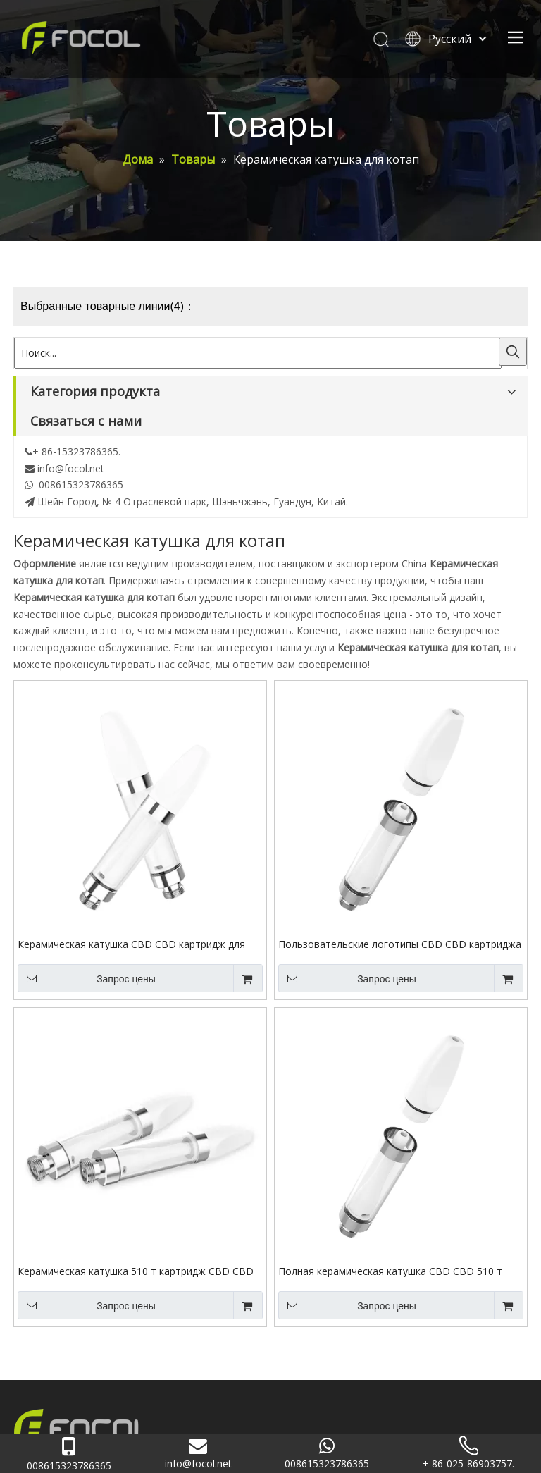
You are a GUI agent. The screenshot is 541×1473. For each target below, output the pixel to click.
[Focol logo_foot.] (83, 1428)
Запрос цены (87, 978)
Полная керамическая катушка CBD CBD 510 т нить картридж (390, 1270)
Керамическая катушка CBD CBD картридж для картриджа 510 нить (131, 943)
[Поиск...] (258, 353)
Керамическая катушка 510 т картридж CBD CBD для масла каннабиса (136, 1270)
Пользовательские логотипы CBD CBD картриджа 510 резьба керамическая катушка (399, 943)
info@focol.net (70, 468)
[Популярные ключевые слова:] (513, 352)
